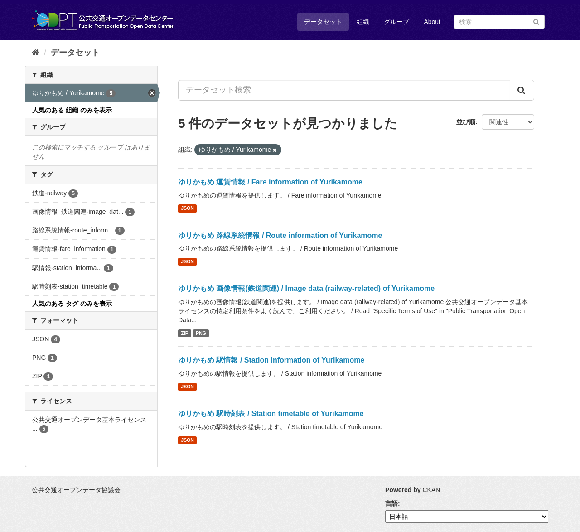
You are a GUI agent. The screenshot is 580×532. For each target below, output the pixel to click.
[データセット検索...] (344, 90)
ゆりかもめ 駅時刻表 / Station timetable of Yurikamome (271, 413)
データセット (323, 21)
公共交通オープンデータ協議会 (76, 489)
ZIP (184, 333)
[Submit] (536, 21)
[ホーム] (35, 52)
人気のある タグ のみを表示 (72, 303)
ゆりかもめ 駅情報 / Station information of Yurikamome (271, 360)
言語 (391, 503)
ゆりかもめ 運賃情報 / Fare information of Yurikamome (270, 182)
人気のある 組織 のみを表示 (72, 110)
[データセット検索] (499, 22)
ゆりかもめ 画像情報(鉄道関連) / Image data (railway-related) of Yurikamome (306, 288)
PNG (201, 333)
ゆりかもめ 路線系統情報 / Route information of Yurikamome (280, 235)
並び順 (465, 122)
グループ (396, 21)
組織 (363, 21)
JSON (187, 208)
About (432, 21)
